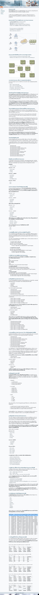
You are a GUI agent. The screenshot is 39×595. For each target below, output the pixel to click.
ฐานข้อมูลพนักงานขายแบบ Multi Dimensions (17, 415)
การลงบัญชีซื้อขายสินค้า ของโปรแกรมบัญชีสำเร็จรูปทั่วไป (19, 232)
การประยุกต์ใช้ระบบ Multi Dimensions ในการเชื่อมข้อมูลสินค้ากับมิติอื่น (22, 332)
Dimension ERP (5, 3)
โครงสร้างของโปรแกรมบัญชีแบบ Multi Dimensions (19, 92)
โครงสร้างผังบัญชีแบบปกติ (14, 137)
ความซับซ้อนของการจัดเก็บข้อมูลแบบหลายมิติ (17, 493)
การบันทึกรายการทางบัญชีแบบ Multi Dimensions (18, 255)
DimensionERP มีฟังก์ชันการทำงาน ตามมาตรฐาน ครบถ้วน (20, 54)
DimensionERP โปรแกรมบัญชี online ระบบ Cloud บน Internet (21, 20)
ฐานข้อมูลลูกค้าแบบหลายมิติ (14, 373)
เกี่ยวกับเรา (23, 592)
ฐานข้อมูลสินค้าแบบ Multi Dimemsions (16, 278)
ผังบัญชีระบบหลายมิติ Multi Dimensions (16, 159)
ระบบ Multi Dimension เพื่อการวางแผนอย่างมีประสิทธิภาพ (20, 80)
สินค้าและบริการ (3, 10)
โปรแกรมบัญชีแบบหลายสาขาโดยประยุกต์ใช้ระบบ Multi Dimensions (22, 108)
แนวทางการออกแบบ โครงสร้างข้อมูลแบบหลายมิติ (18, 186)
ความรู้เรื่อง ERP (3, 11)
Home (1, 9)
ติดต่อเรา (21, 592)
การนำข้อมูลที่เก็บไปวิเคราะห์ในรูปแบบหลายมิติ (18, 537)
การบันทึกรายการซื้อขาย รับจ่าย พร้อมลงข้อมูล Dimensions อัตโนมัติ (22, 467)
